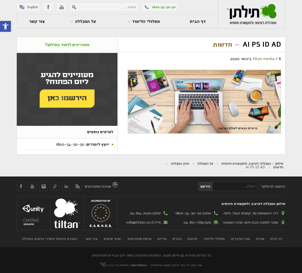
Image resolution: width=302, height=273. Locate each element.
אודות (260, 238)
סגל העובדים (240, 238)
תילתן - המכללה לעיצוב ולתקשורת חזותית (252, 163)
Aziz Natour (139, 265)
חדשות (227, 44)
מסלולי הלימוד (214, 238)
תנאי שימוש (112, 238)
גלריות (162, 238)
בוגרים (177, 238)
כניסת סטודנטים (139, 238)
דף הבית (276, 238)
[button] (5, 26)
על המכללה (205, 163)
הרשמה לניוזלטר (273, 186)
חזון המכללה (180, 163)
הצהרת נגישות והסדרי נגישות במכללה (49, 238)
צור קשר (91, 238)
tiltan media (264, 59)
